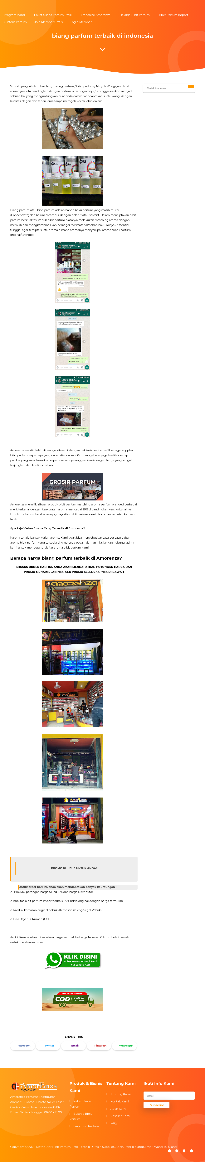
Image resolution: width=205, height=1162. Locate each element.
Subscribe (157, 1105)
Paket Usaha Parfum (80, 1103)
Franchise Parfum (86, 1126)
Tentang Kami (120, 1094)
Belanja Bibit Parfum (80, 1116)
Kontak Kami (119, 1101)
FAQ (113, 1123)
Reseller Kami (120, 1116)
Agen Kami (118, 1108)
